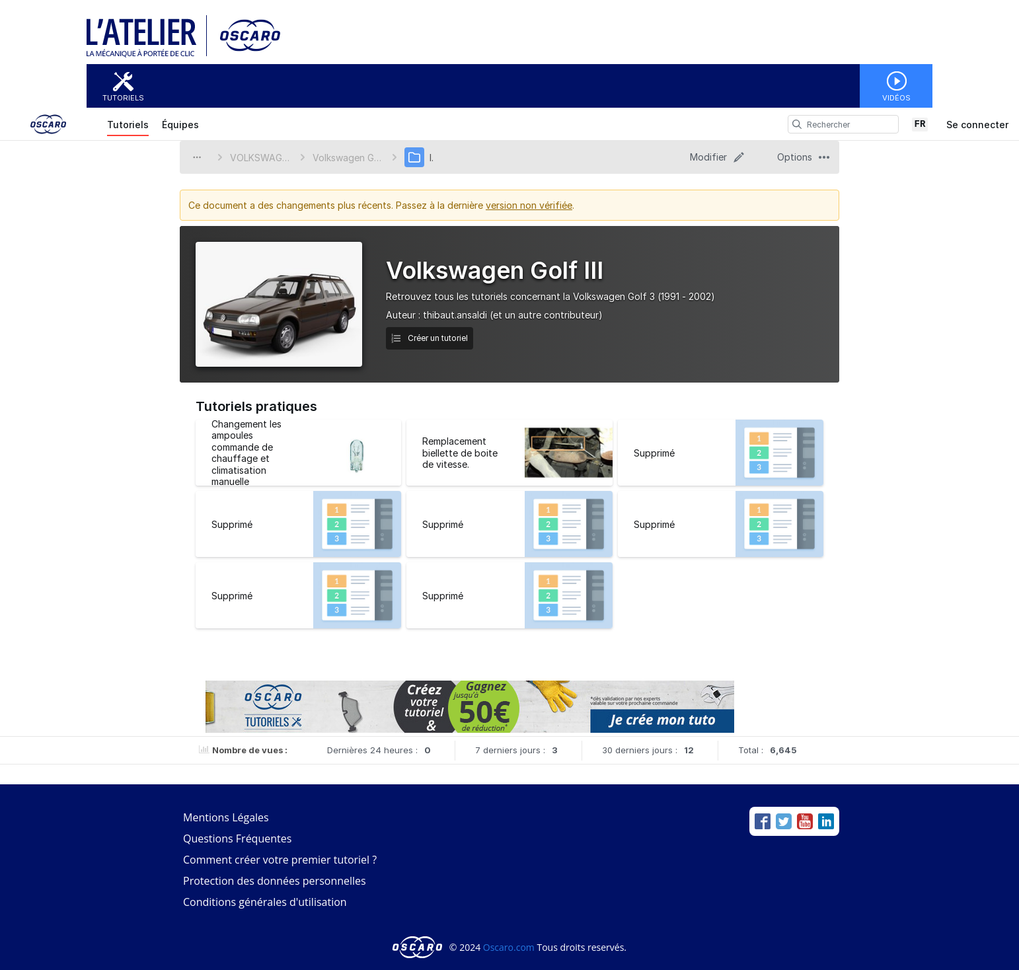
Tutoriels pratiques (256, 406)
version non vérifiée (529, 205)
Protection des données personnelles (274, 881)
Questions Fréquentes (237, 838)
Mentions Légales (226, 817)
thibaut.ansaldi (455, 314)
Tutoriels (123, 97)
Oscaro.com (509, 947)
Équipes (180, 124)
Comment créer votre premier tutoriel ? (280, 859)
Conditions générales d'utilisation (265, 902)
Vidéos (896, 97)
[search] (797, 124)
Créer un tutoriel (429, 338)
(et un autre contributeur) (546, 314)
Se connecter (977, 124)
